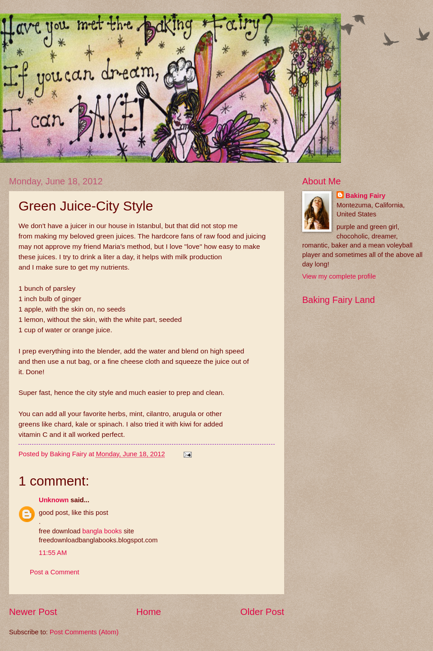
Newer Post (33, 611)
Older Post (262, 611)
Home (148, 611)
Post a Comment (54, 572)
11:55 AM (53, 552)
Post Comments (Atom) (84, 632)
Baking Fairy (365, 195)
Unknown (54, 500)
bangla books (102, 531)
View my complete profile (339, 276)
